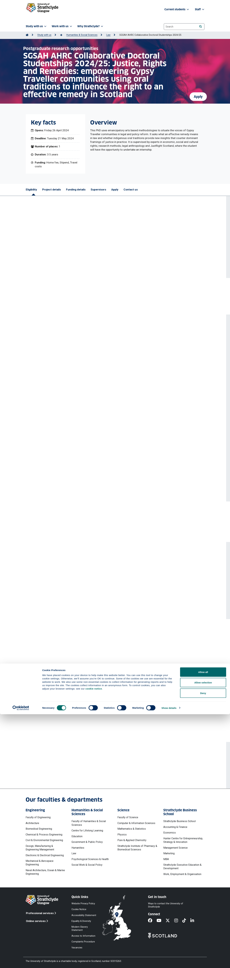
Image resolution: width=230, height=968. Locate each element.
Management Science (175, 847)
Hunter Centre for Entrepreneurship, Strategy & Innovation (183, 840)
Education (77, 836)
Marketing (169, 853)
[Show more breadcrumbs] (63, 35)
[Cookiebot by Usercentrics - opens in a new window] (21, 961)
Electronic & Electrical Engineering (45, 855)
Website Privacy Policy (83, 903)
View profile (99, 587)
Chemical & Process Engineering (44, 834)
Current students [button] (177, 9)
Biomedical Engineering (39, 828)
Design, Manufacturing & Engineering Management (40, 847)
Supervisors (98, 189)
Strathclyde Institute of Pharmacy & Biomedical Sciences (137, 847)
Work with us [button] (62, 26)
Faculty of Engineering (38, 817)
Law (108, 35)
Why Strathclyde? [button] (90, 26)
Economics (169, 832)
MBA (166, 859)
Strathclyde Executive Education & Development (182, 866)
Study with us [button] (36, 26)
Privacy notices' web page (61, 719)
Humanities (78, 847)
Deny (203, 946)
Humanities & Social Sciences (81, 35)
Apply (198, 94)
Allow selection (203, 936)
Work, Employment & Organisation (182, 874)
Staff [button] (200, 9)
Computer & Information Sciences (136, 823)
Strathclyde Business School (179, 821)
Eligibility (31, 189)
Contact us (131, 189)
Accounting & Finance (175, 827)
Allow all (203, 925)
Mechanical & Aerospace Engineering (39, 862)
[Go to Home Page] (27, 35)
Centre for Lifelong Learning (87, 830)
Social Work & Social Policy (87, 864)
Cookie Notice (79, 909)
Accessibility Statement (84, 915)
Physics (122, 834)
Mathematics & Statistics (131, 828)
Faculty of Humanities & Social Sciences (89, 823)
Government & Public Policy (87, 841)
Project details (51, 189)
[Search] (200, 26)
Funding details (76, 189)
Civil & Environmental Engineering (44, 840)
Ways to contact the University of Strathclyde (165, 905)
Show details (169, 961)
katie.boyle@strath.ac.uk (111, 771)
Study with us (44, 35)
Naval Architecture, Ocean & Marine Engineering (45, 872)
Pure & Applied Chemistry (131, 840)
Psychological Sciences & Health (90, 859)
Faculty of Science (127, 817)
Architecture (32, 823)
